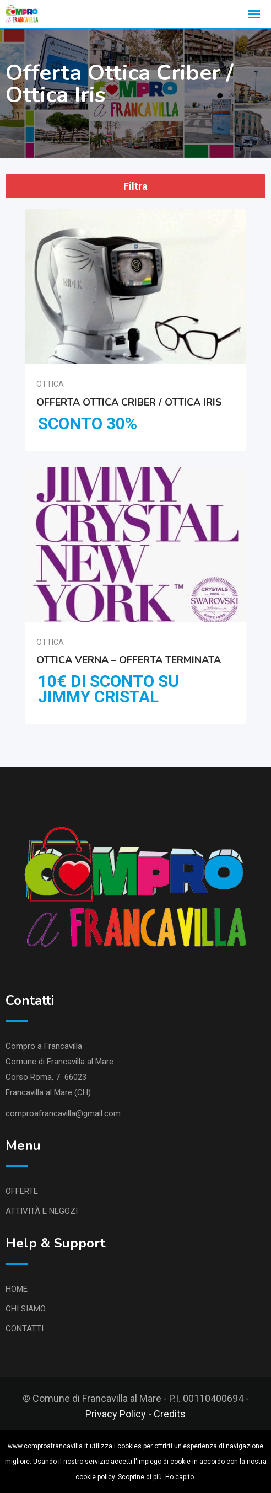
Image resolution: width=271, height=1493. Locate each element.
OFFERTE (22, 1191)
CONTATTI (25, 1329)
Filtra (135, 186)
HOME (17, 1289)
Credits (170, 1414)
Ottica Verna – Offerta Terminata (128, 659)
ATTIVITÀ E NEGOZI (42, 1211)
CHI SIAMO (26, 1309)
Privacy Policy (115, 1414)
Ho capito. (180, 1477)
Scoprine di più (140, 1477)
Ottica (50, 384)
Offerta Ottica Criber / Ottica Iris (129, 401)
